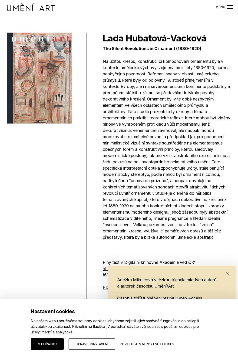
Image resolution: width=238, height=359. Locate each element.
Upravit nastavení (92, 344)
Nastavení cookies (21, 344)
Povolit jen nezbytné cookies (147, 344)
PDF (107, 287)
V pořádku (47, 344)
